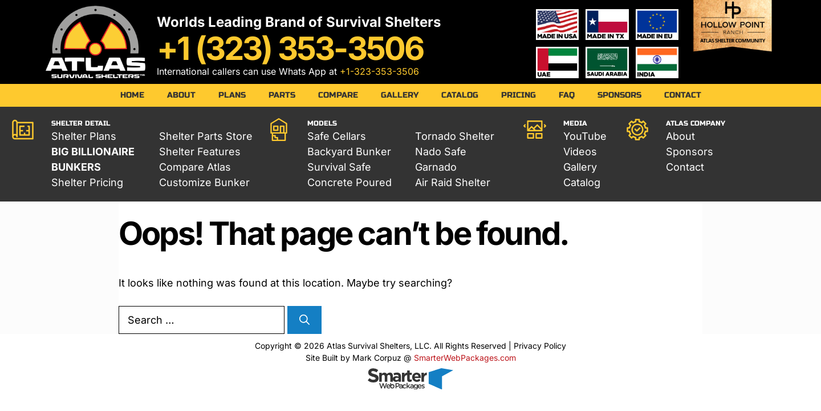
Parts (282, 95)
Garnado (436, 167)
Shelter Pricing (87, 182)
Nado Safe (440, 152)
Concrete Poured (349, 182)
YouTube (585, 136)
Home (132, 95)
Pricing (518, 95)
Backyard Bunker (349, 152)
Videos (580, 152)
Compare (338, 95)
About (181, 95)
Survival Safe (339, 167)
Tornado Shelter (454, 136)
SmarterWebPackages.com (465, 357)
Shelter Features (200, 152)
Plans (232, 95)
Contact (682, 95)
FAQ (567, 95)
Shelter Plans (83, 136)
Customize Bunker (204, 182)
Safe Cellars (336, 136)
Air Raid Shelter (452, 182)
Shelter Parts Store (206, 136)
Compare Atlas (195, 167)
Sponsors (619, 95)
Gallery (399, 95)
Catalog (459, 95)
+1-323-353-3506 (379, 71)
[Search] (304, 320)
